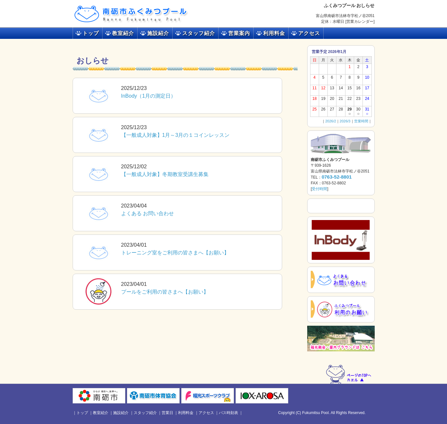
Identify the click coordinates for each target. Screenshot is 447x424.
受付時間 (319, 189)
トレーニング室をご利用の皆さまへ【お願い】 (175, 252)
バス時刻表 (228, 413)
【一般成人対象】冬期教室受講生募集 (165, 174)
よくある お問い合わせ (147, 213)
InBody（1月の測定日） (148, 96)
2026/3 (345, 121)
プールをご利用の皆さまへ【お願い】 (165, 292)
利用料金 (274, 33)
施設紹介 (158, 33)
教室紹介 (123, 33)
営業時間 (361, 121)
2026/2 (330, 121)
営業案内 (239, 33)
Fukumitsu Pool (315, 413)
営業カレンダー (359, 21)
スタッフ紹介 (198, 33)
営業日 (167, 413)
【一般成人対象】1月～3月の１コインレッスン (175, 135)
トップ (91, 33)
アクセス (309, 33)
